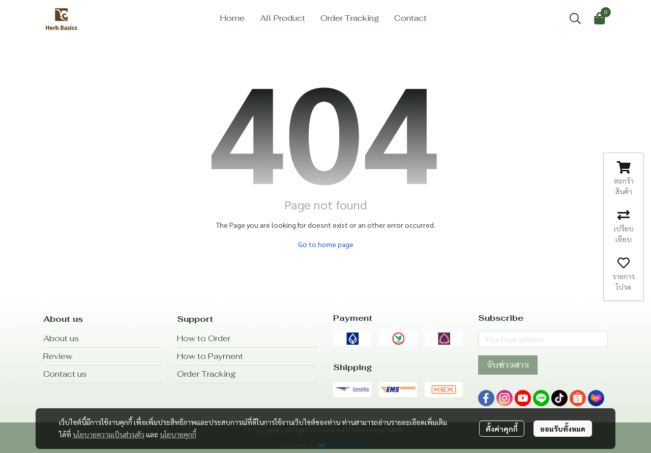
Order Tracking (206, 374)
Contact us (64, 374)
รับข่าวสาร (508, 364)
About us (61, 338)
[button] (575, 18)
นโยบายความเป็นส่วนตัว (108, 434)
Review (57, 356)
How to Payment (210, 356)
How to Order (203, 338)
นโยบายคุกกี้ (178, 434)
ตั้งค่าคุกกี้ (502, 428)
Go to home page (325, 244)
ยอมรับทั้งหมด (562, 428)
